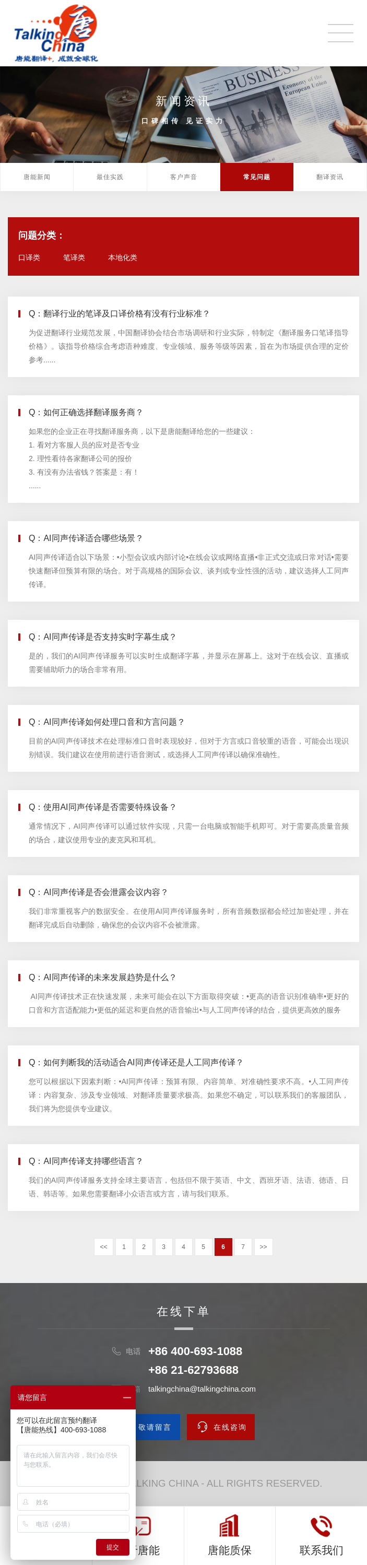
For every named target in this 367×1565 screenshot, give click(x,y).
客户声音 (183, 177)
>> (263, 1247)
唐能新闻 (37, 177)
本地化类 (122, 257)
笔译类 (74, 257)
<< (103, 1247)
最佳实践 (110, 177)
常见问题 (256, 177)
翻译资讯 (330, 177)
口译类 (29, 257)
